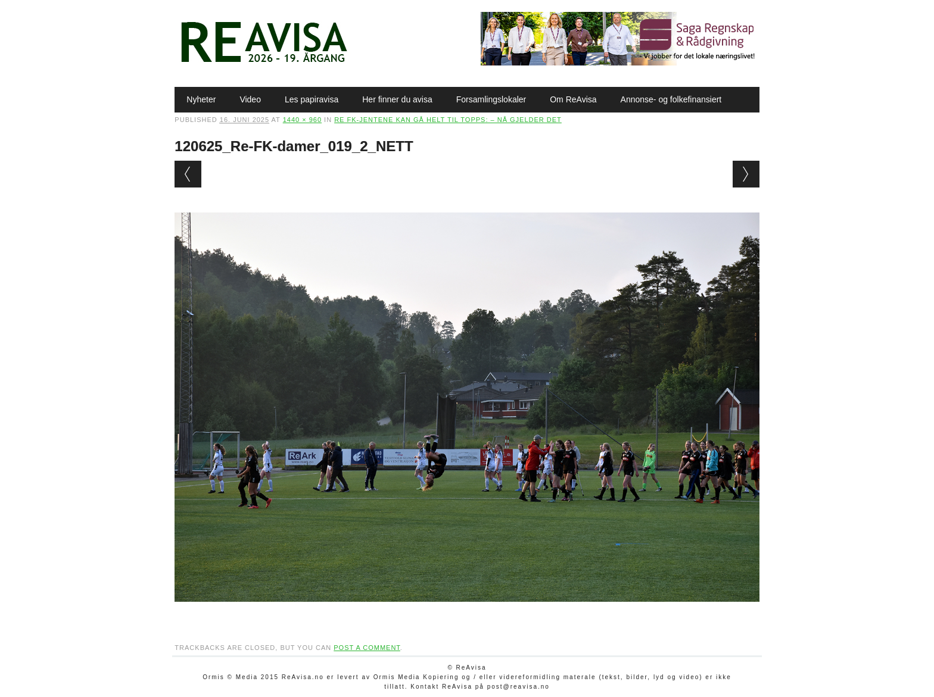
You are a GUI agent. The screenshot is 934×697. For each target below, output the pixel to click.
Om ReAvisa (573, 99)
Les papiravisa (311, 99)
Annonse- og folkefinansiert (671, 99)
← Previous (188, 174)
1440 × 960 (302, 119)
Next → (746, 174)
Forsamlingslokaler (491, 99)
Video (250, 99)
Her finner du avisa (397, 99)
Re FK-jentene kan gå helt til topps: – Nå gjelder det (448, 119)
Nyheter (201, 99)
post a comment (367, 647)
